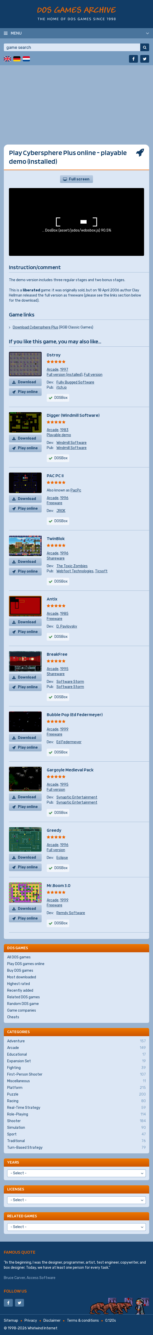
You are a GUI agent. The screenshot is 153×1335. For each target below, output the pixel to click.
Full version (93, 375)
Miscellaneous (76, 1081)
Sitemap (11, 1320)
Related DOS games (23, 997)
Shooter (76, 1121)
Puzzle (76, 1094)
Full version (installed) (65, 375)
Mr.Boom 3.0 (58, 885)
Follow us (15, 1291)
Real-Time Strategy (76, 1107)
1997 (64, 369)
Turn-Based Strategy (76, 1147)
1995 (64, 669)
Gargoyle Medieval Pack (70, 769)
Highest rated (18, 984)
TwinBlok (56, 538)
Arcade (52, 369)
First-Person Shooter (76, 1074)
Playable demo (59, 435)
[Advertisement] (76, 101)
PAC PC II (55, 475)
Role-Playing (76, 1114)
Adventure (76, 1041)
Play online (28, 392)
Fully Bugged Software (75, 382)
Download (27, 382)
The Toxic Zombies (72, 566)
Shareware (56, 558)
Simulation (76, 1127)
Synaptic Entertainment (76, 797)
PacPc (75, 490)
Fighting (76, 1067)
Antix (52, 598)
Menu (16, 33)
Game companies (21, 1010)
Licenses (15, 1189)
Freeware (54, 503)
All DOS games (19, 957)
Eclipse (62, 858)
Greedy (54, 830)
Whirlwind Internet (42, 1328)
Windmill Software (71, 443)
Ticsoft (101, 571)
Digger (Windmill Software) (73, 415)
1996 (64, 498)
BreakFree (57, 654)
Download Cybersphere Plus (35, 327)
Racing (76, 1101)
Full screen (79, 179)
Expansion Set (76, 1061)
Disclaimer (52, 1320)
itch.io (61, 387)
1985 (64, 613)
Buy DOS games (20, 970)
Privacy (31, 1320)
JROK (60, 511)
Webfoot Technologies (74, 571)
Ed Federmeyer (68, 742)
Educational (76, 1054)
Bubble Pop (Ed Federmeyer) (75, 714)
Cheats (13, 1017)
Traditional (76, 1141)
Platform (76, 1087)
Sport (76, 1134)
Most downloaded (21, 977)
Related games (22, 1215)
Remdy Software (70, 913)
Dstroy (54, 354)
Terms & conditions (83, 1320)
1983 (64, 430)
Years (13, 1162)
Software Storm (70, 682)
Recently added (20, 990)
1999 (64, 729)
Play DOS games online (25, 964)
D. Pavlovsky (66, 626)
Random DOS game (23, 1004)
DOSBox (61, 458)
